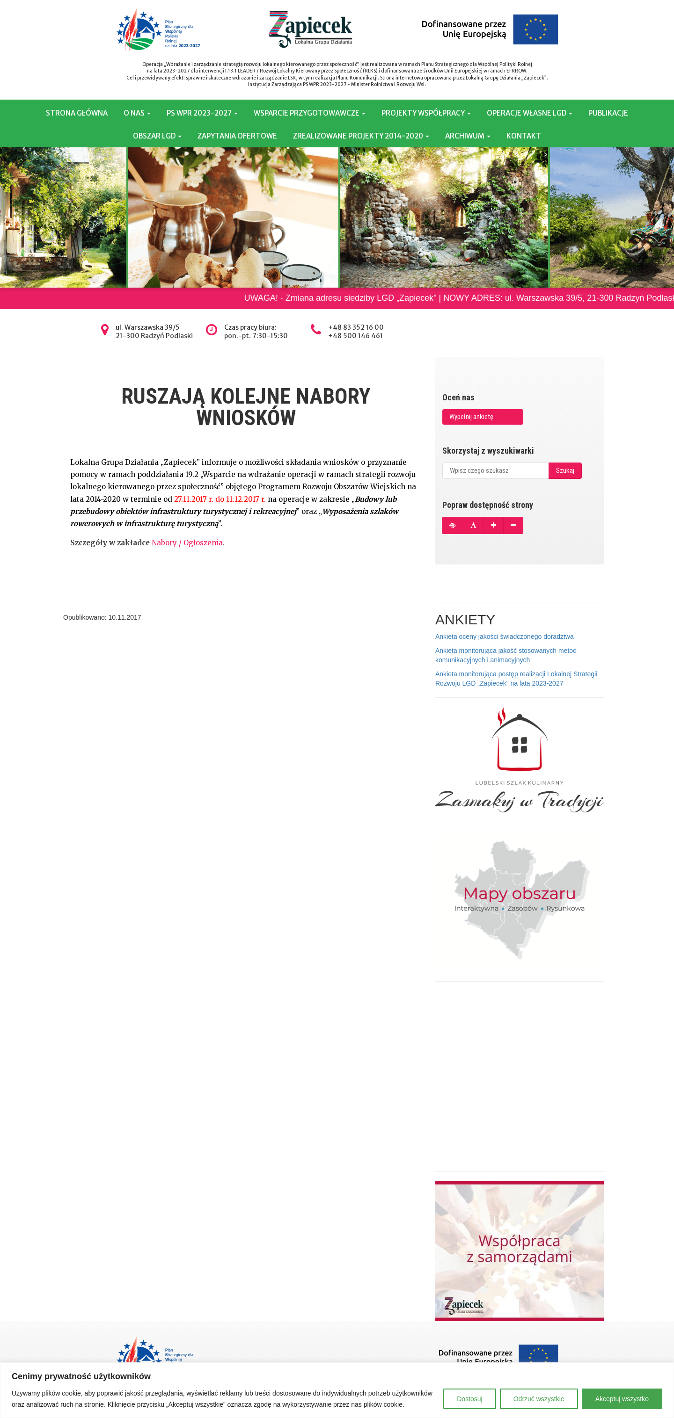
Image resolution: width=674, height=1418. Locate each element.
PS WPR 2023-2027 (202, 113)
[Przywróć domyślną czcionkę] (473, 525)
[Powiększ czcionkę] (493, 525)
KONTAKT (523, 135)
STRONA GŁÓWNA (77, 113)
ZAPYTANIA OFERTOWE (237, 135)
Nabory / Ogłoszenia (187, 542)
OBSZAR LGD (157, 135)
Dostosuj (469, 1399)
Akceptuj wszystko (622, 1399)
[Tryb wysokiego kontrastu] (452, 525)
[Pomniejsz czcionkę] (513, 525)
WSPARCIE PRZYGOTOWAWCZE (310, 113)
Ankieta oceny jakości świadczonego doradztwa (504, 636)
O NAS (137, 113)
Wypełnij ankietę (471, 416)
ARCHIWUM (468, 135)
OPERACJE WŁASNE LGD (529, 113)
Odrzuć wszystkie (538, 1399)
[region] (337, 1390)
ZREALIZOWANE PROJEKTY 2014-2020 (361, 135)
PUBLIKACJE (608, 113)
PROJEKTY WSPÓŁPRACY (426, 113)
